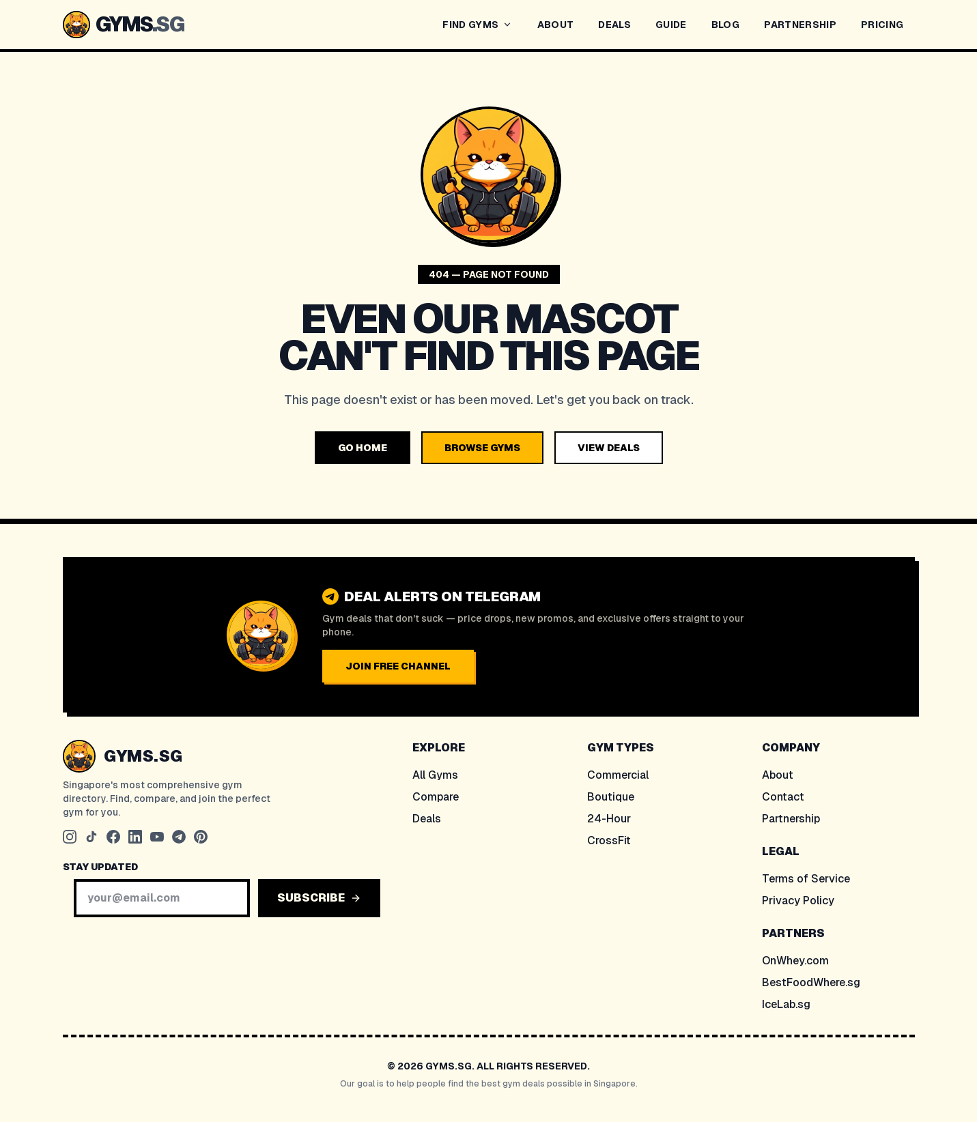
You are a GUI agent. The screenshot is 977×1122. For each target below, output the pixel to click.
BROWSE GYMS (482, 448)
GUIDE (671, 24)
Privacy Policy (798, 900)
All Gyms (435, 775)
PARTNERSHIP (800, 24)
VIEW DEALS (609, 448)
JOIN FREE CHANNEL (398, 666)
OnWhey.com (795, 960)
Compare (435, 797)
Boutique (610, 797)
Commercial (618, 775)
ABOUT (555, 24)
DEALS (614, 24)
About (777, 775)
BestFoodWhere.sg (811, 982)
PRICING (882, 24)
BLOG (725, 24)
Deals (426, 818)
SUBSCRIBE (319, 898)
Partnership (791, 818)
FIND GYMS (477, 24)
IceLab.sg (786, 1004)
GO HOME (362, 448)
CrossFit (609, 840)
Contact (783, 797)
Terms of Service (806, 879)
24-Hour (609, 818)
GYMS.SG (143, 755)
